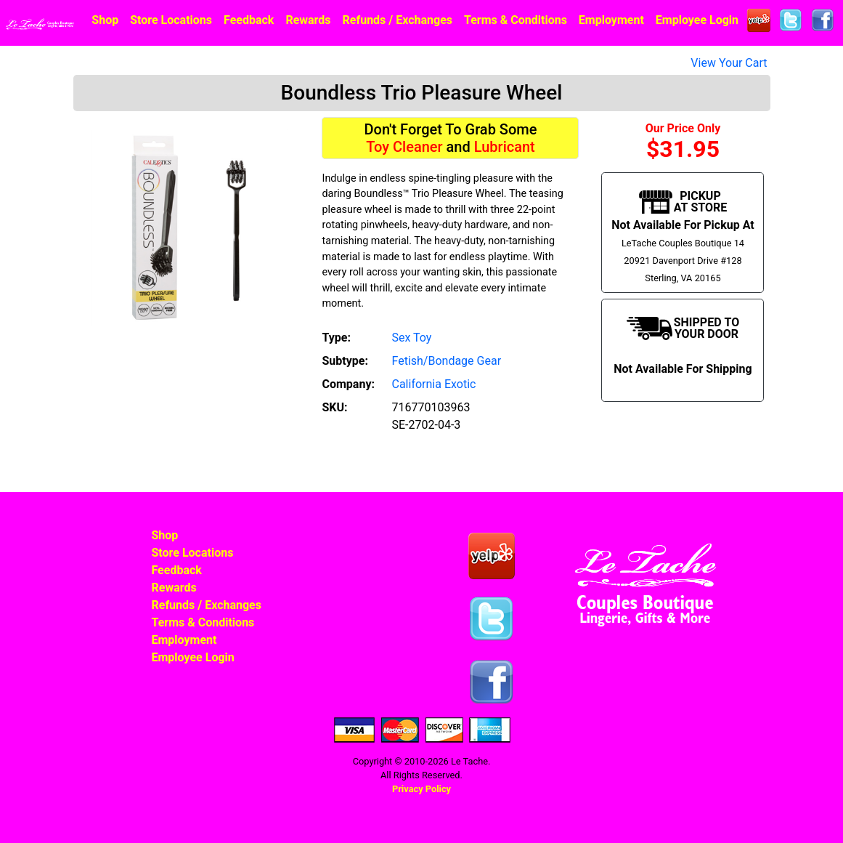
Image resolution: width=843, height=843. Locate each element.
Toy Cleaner (404, 147)
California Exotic (433, 384)
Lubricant (504, 147)
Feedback (249, 20)
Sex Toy (411, 337)
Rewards (307, 20)
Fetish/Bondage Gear (446, 361)
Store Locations (171, 20)
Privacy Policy (421, 788)
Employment (611, 20)
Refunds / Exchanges (397, 20)
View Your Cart (729, 63)
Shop (104, 20)
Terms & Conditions (515, 20)
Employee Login (697, 20)
